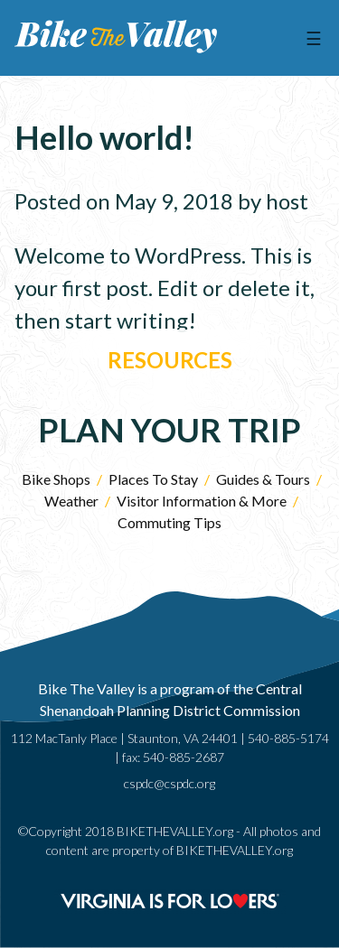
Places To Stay (153, 479)
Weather (71, 500)
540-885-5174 (288, 738)
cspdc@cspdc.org (169, 783)
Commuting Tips (169, 522)
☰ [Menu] (314, 38)
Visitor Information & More (202, 500)
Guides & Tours (263, 479)
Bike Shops (56, 479)
